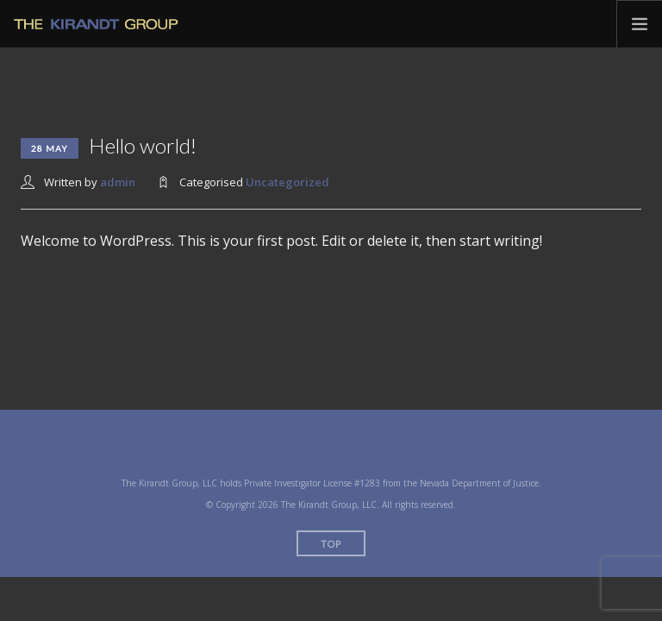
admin (117, 182)
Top (331, 543)
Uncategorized (287, 182)
